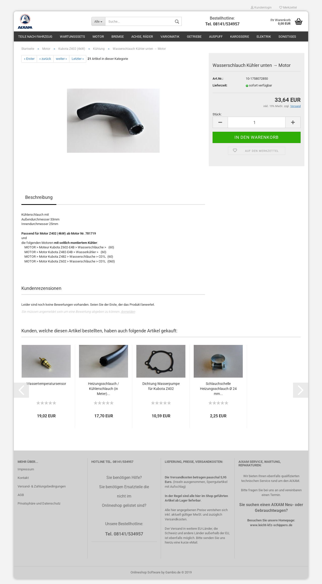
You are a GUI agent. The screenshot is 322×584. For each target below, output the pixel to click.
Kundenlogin (261, 7)
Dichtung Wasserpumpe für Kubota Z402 (161, 391)
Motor (98, 36)
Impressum (26, 474)
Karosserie (239, 36)
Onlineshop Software (145, 577)
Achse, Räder (142, 36)
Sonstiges (287, 36)
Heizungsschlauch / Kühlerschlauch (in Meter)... (103, 394)
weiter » (61, 64)
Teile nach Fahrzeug (35, 36)
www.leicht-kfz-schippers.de (271, 530)
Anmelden (128, 317)
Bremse (117, 36)
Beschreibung (39, 202)
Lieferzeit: (220, 90)
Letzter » (78, 64)
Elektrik (264, 36)
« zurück (45, 64)
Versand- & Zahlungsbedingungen (42, 491)
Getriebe (194, 36)
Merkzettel (288, 7)
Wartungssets (72, 36)
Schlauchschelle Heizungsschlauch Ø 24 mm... (218, 394)
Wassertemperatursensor (46, 389)
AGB (21, 500)
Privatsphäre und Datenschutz (39, 508)
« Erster (29, 64)
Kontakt (23, 483)
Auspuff (216, 36)
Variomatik (169, 36)
